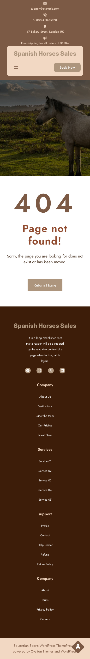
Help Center (45, 545)
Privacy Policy (45, 609)
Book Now (67, 67)
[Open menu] (16, 67)
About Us (45, 397)
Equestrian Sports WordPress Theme (40, 645)
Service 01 (45, 461)
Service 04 (45, 490)
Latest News (45, 435)
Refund (45, 554)
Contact (45, 535)
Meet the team (45, 416)
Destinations (45, 406)
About (45, 590)
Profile (45, 526)
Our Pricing (45, 425)
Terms (45, 600)
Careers (45, 619)
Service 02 (45, 471)
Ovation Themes (42, 651)
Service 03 (45, 480)
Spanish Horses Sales (45, 53)
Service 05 (45, 499)
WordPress (69, 651)
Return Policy (45, 564)
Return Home (45, 285)
